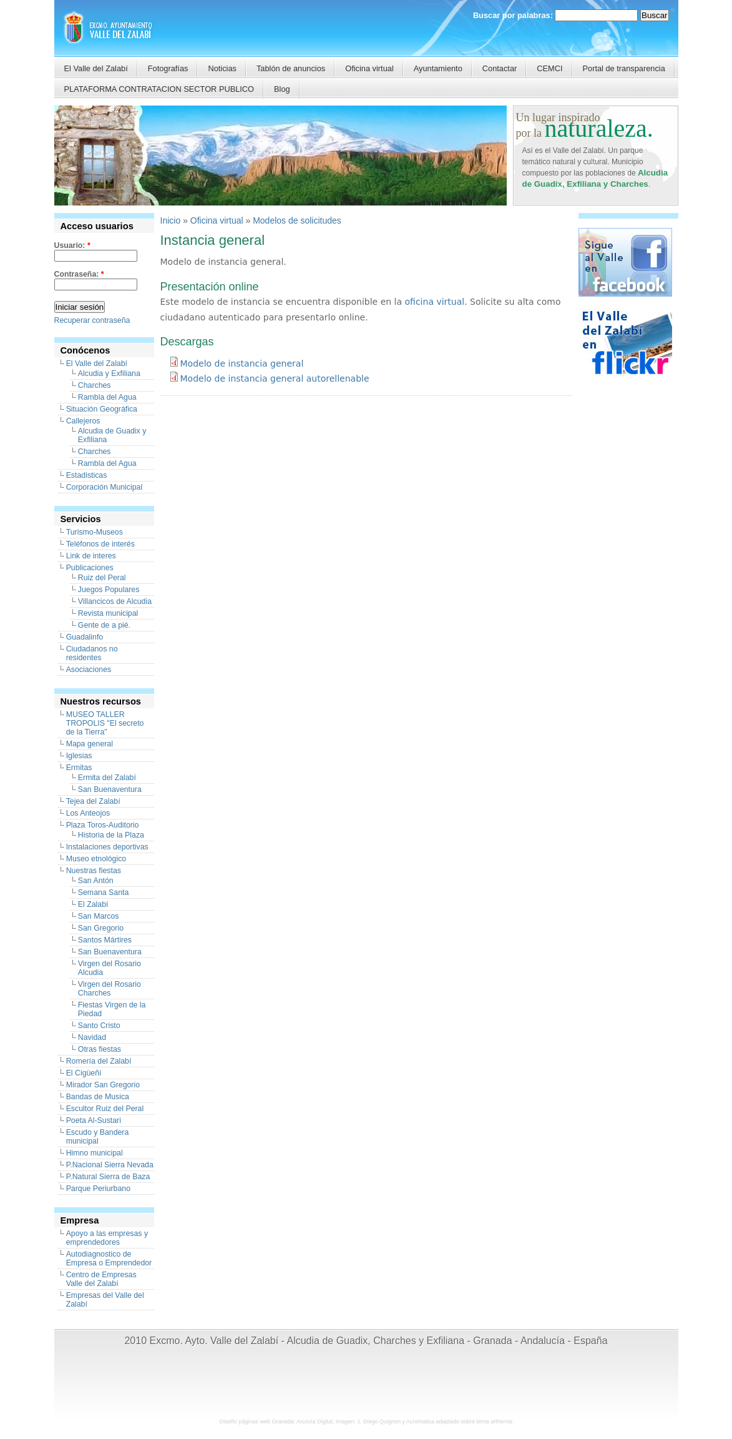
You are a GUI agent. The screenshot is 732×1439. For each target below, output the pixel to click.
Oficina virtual (369, 68)
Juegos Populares (109, 589)
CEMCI (549, 68)
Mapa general (89, 743)
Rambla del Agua (107, 397)
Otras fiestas (99, 1049)
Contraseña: (79, 274)
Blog (282, 89)
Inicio (170, 220)
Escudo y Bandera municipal (97, 1136)
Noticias (222, 68)
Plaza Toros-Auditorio (102, 825)
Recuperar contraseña (92, 320)
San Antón (96, 880)
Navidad (92, 1037)
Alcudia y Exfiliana (109, 373)
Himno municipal (94, 1153)
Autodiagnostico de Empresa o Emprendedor (109, 1258)
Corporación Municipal (104, 487)
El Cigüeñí (84, 1073)
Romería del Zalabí (99, 1061)
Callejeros (83, 421)
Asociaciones (89, 669)
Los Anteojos (88, 813)
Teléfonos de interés (100, 544)
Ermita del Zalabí (107, 777)
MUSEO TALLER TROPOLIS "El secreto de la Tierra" (105, 723)
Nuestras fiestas (93, 870)
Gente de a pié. (104, 625)
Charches (94, 385)
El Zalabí (93, 904)
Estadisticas (86, 475)
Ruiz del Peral (102, 577)
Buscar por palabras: (514, 15)
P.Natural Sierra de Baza (108, 1176)
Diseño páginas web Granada (257, 1421)
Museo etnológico (96, 858)
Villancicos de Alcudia (115, 601)
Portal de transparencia (624, 68)
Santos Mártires (105, 940)
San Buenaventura (110, 789)
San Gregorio (101, 928)
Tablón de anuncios (290, 68)
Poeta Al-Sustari (93, 1120)
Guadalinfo (85, 637)
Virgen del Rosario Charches (109, 988)
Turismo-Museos (94, 532)
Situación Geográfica (101, 409)
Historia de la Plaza (111, 835)
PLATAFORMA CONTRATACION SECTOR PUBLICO (159, 89)
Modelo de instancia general (242, 363)
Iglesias (79, 755)
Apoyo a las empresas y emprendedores (107, 1238)
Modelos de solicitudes (297, 220)
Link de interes (91, 555)
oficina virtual (435, 302)
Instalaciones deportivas (107, 847)
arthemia (501, 1421)
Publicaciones (90, 567)
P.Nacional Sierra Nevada (110, 1164)
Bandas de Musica (97, 1096)
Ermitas (79, 767)
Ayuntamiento (438, 68)
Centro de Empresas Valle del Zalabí (101, 1279)
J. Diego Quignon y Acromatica (395, 1421)
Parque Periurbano (98, 1188)
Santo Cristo (99, 1025)
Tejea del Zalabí (93, 801)
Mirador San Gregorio (103, 1084)
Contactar (499, 68)
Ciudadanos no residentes (92, 653)
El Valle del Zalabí (96, 68)
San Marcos (98, 916)
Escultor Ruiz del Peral (105, 1108)
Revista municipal (108, 613)
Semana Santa (103, 892)
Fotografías (168, 68)
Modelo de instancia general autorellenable (274, 378)
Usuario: (72, 245)
